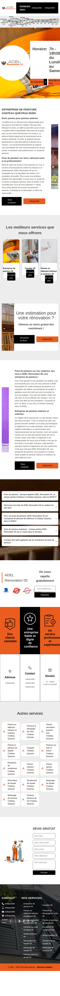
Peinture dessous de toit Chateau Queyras (32, 799)
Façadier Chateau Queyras (30, 751)
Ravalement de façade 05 (45, 21)
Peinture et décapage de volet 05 (15, 22)
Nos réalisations (37, 82)
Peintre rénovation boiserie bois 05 (18, 21)
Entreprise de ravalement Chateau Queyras (12, 768)
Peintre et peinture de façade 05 (22, 22)
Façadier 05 (7, 21)
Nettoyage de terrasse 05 (52, 21)
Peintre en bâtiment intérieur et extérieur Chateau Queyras (12, 731)
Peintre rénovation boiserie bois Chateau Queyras (50, 731)
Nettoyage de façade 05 (49, 21)
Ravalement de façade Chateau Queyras (32, 784)
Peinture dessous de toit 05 (56, 21)
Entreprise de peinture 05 (3, 21)
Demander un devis (24, 339)
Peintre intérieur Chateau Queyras (30, 768)
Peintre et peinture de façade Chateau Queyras (12, 750)
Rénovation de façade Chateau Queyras (12, 784)
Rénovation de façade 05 (30, 942)
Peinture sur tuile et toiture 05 (26, 22)
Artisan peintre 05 (37, 21)
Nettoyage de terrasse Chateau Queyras (12, 799)
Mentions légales (44, 967)
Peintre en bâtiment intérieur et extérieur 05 (11, 21)
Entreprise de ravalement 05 (29, 21)
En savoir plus (11, 276)
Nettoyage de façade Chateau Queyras (50, 784)
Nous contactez (12, 201)
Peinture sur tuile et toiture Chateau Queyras (51, 750)
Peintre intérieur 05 (33, 21)
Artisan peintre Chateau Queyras (49, 768)
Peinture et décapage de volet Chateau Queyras (31, 731)
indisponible (37, 8)
